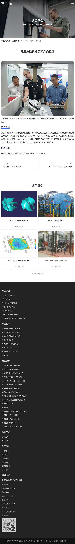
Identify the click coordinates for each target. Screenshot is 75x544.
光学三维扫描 (7, 347)
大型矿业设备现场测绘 (10, 369)
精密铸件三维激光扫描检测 (12, 426)
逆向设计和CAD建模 (9, 303)
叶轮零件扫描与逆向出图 (11, 365)
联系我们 (5, 470)
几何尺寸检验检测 (8, 295)
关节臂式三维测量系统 (10, 344)
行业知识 (5, 440)
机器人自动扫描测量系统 (11, 336)
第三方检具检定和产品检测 (12, 384)
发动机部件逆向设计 (9, 423)
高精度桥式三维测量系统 (11, 332)
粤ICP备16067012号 (61, 541)
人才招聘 (5, 462)
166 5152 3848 (9, 504)
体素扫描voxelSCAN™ (10, 351)
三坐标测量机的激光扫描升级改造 (14, 396)
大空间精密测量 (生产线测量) (12, 377)
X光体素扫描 (6, 299)
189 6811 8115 (9, 492)
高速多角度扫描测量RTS (11, 328)
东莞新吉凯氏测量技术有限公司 (23, 541)
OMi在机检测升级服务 (10, 314)
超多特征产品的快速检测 (11, 419)
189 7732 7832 (9, 496)
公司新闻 (5, 437)
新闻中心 (6, 432)
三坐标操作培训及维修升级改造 (13, 318)
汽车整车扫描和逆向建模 (12, 166)
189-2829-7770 (12, 480)
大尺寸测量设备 (7, 340)
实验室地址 (6, 466)
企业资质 (5, 454)
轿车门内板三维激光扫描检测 (12, 373)
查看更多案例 (37, 274)
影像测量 (5, 355)
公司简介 (5, 451)
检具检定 (5, 407)
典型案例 (15, 41)
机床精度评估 (7, 310)
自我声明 (5, 458)
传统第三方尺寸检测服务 (11, 415)
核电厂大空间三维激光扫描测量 (13, 400)
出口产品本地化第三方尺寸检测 (60, 166)
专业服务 (6, 290)
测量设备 (6, 323)
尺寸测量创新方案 (8, 307)
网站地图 (47, 541)
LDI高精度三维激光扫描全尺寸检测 (15, 411)
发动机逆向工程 (7, 403)
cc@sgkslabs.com (9, 511)
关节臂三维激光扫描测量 (11, 392)
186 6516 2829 (9, 488)
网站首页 (6, 41)
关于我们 (6, 446)
